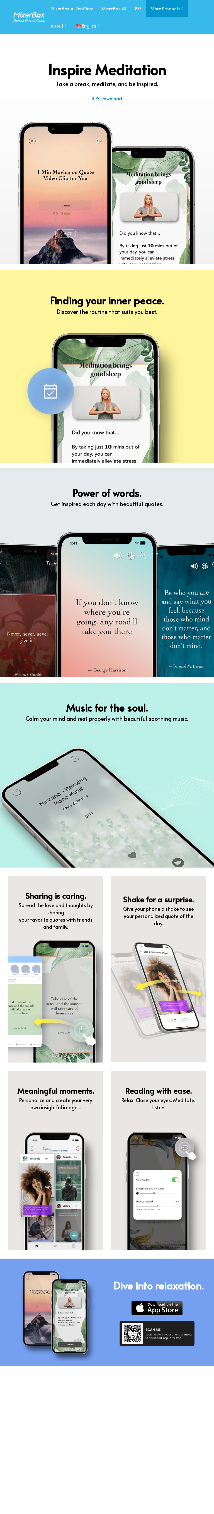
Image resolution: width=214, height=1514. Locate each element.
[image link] (27, 16)
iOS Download (107, 98)
